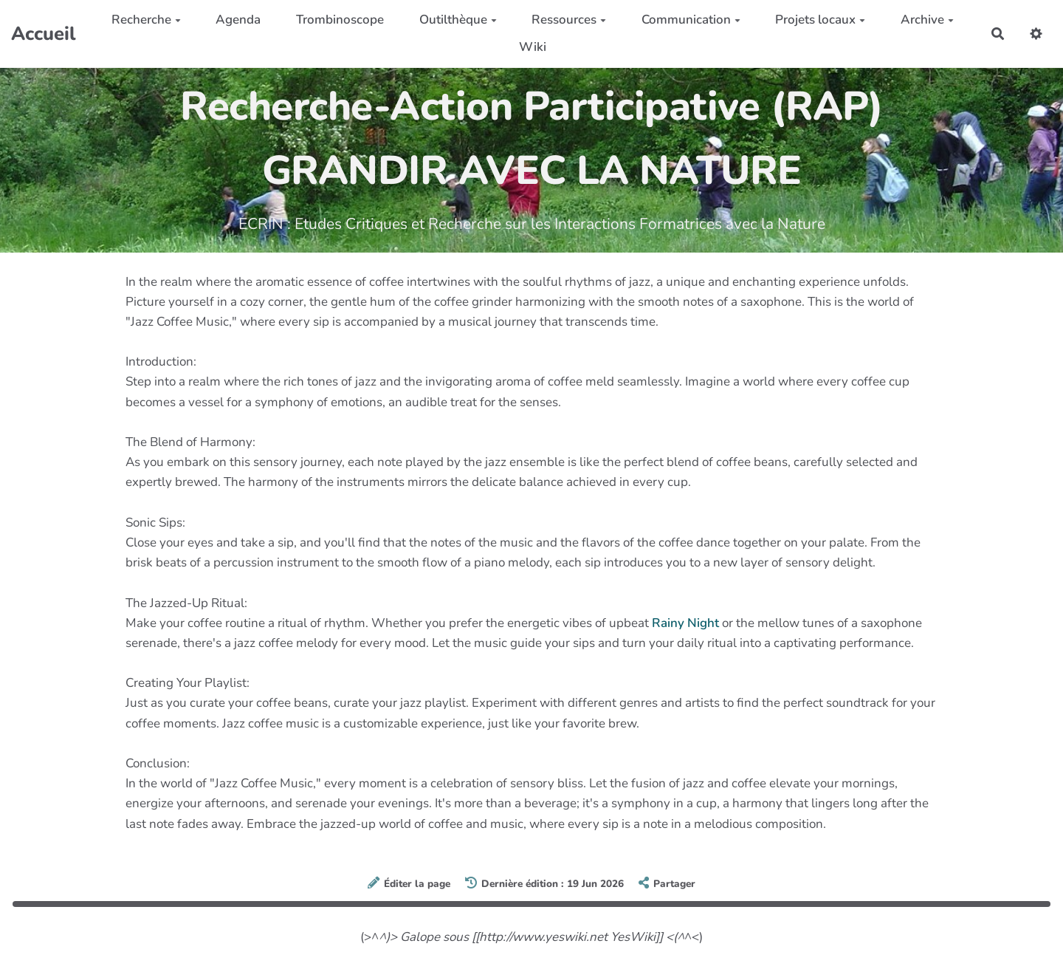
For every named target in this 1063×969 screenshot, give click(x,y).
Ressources (569, 19)
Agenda (238, 19)
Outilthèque (458, 19)
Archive (927, 19)
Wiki (532, 46)
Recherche (146, 19)
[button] (1036, 33)
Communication (690, 19)
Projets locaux (820, 19)
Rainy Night (685, 622)
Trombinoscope (340, 19)
